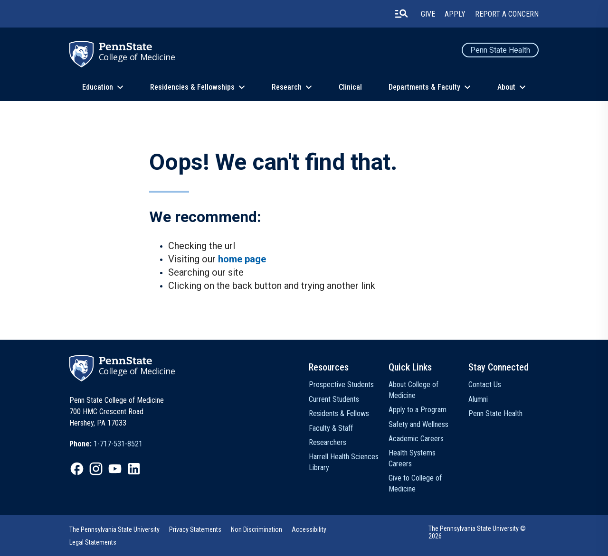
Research (287, 87)
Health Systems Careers (412, 458)
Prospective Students (341, 384)
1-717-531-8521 (118, 443)
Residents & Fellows (339, 413)
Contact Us (484, 384)
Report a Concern (507, 14)
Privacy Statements (195, 529)
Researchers (327, 442)
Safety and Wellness (418, 424)
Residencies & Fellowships (192, 87)
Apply (455, 14)
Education (97, 87)
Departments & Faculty (424, 87)
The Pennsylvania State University (114, 529)
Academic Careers (416, 438)
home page (242, 259)
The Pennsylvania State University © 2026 (477, 532)
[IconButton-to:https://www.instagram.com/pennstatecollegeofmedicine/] (96, 468)
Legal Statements (92, 542)
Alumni (478, 399)
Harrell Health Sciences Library (344, 462)
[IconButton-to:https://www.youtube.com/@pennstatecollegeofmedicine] (115, 468)
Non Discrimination (256, 529)
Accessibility (309, 529)
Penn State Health (500, 50)
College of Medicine (137, 57)
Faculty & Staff (331, 428)
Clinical (350, 87)
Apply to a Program (417, 409)
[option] (105, 444)
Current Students (334, 399)
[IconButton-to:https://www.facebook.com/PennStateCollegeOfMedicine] (77, 468)
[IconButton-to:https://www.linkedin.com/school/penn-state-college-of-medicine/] (134, 468)
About (506, 87)
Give (428, 14)
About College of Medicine (413, 389)
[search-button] (401, 14)
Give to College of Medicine (415, 483)
